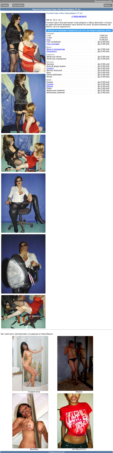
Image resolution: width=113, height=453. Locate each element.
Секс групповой (53, 44)
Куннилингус (52, 51)
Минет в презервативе (56, 49)
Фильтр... (108, 5)
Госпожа (50, 84)
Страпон (50, 68)
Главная (4, 5)
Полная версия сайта (103, 1)
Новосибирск (18, 5)
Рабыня (50, 86)
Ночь (49, 40)
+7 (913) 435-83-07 (79, 17)
